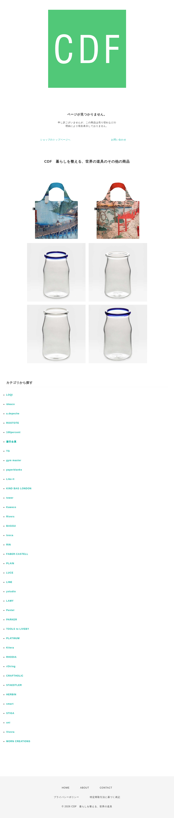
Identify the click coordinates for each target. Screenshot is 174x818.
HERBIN (11, 694)
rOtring (11, 666)
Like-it (10, 479)
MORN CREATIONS (18, 741)
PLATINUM (13, 638)
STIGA (10, 713)
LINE (9, 582)
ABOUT (84, 787)
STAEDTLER (14, 685)
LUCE (9, 572)
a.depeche (12, 413)
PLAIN (10, 563)
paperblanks (14, 469)
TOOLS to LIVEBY (17, 629)
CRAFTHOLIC (14, 675)
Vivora (10, 732)
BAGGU (11, 526)
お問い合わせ (118, 139)
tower (9, 497)
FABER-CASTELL (17, 554)
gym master (13, 460)
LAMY (10, 601)
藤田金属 (11, 441)
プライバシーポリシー (66, 797)
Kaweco (11, 507)
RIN (8, 544)
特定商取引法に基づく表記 (105, 797)
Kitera (10, 647)
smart (10, 704)
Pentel (10, 610)
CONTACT (106, 787)
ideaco (10, 404)
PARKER (11, 619)
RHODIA (11, 657)
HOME (66, 787)
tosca (9, 535)
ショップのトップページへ (55, 139)
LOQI (9, 394)
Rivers (10, 516)
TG (8, 451)
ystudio (11, 591)
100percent (13, 432)
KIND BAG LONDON (19, 488)
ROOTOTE (12, 423)
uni (8, 722)
